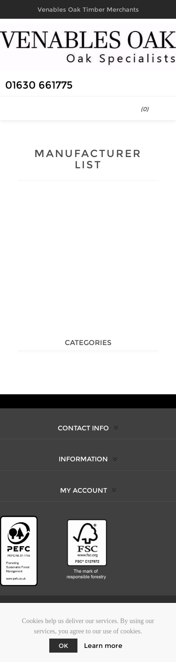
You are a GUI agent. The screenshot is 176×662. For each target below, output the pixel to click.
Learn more (103, 645)
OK (63, 645)
